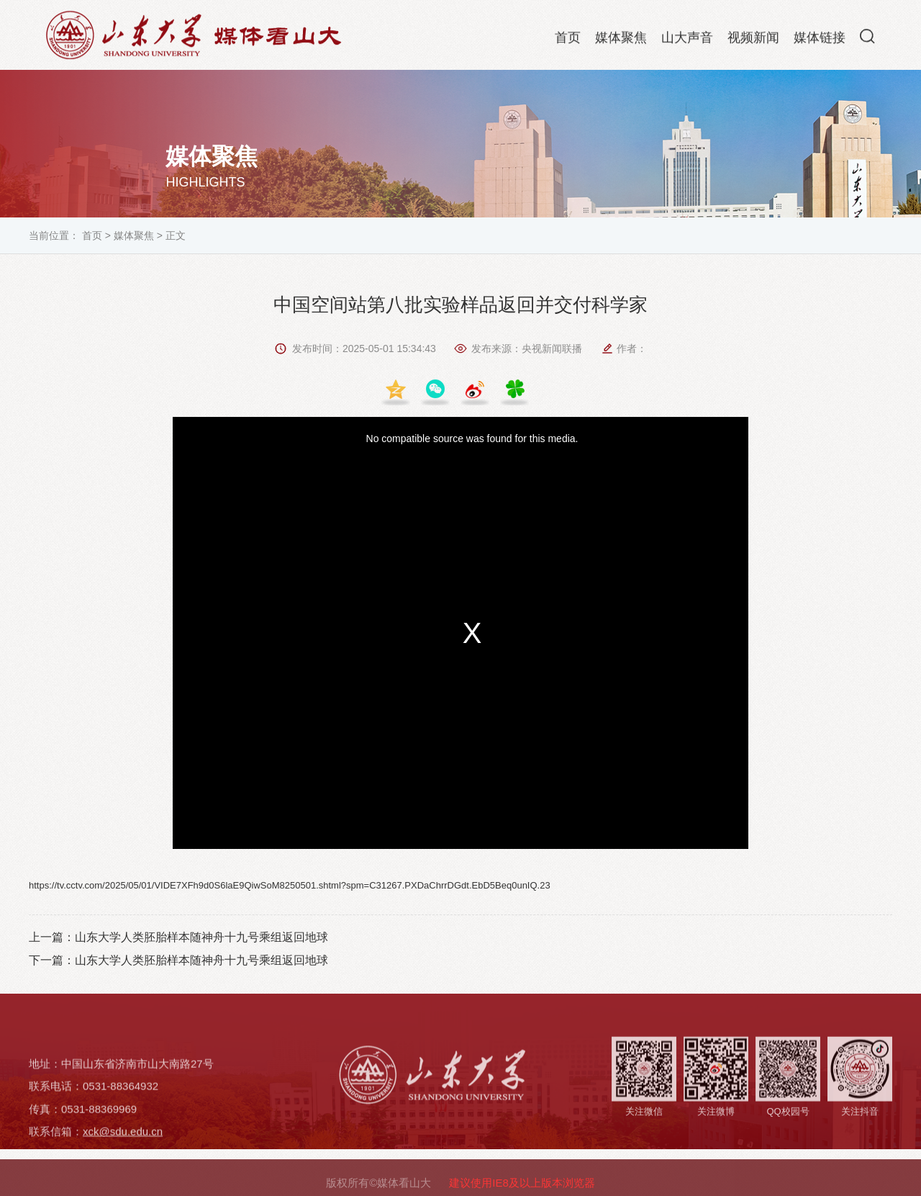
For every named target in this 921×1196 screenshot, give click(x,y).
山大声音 (687, 40)
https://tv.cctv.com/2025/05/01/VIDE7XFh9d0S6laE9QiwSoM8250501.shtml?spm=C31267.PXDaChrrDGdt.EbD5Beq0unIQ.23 (289, 885)
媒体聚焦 (621, 40)
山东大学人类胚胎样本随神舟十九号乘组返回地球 (201, 937)
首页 (568, 40)
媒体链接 (819, 40)
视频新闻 (753, 40)
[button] (867, 39)
